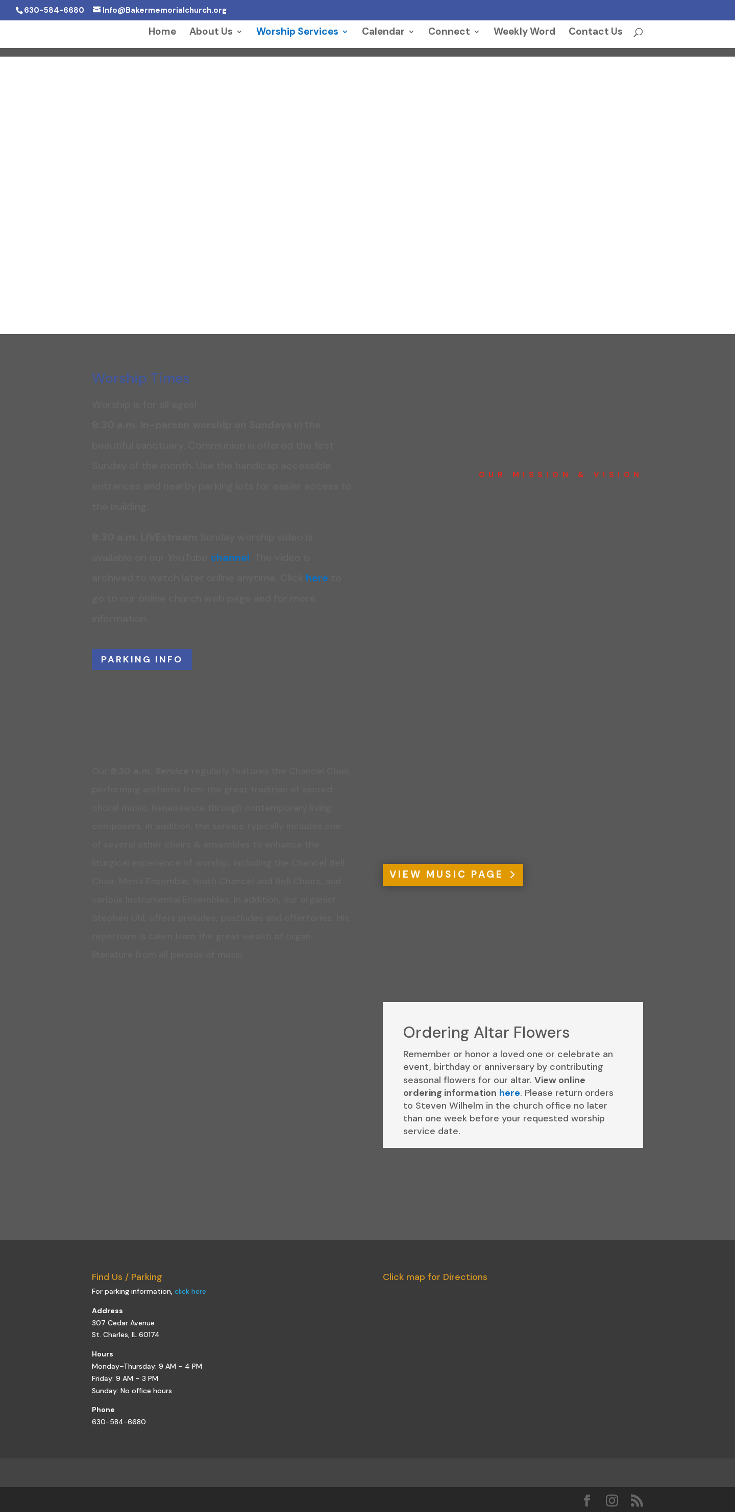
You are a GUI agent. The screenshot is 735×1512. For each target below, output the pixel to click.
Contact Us (596, 33)
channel (230, 557)
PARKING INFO (142, 659)
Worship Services (297, 33)
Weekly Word (524, 33)
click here (190, 1291)
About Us (211, 33)
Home (162, 33)
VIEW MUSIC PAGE (446, 874)
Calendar (383, 33)
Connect (449, 33)
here (317, 577)
